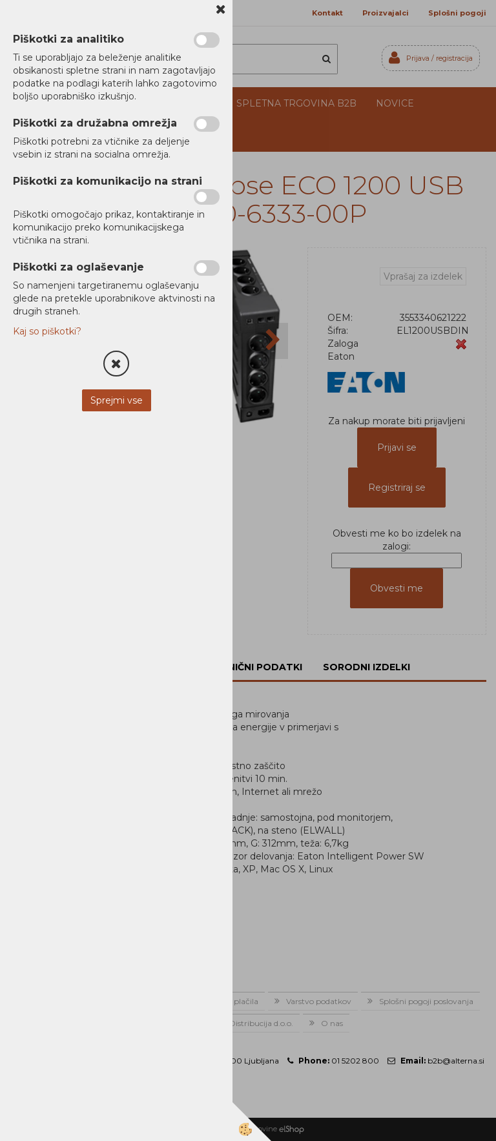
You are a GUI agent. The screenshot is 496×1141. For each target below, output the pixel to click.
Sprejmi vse (116, 400)
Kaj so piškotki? (47, 331)
